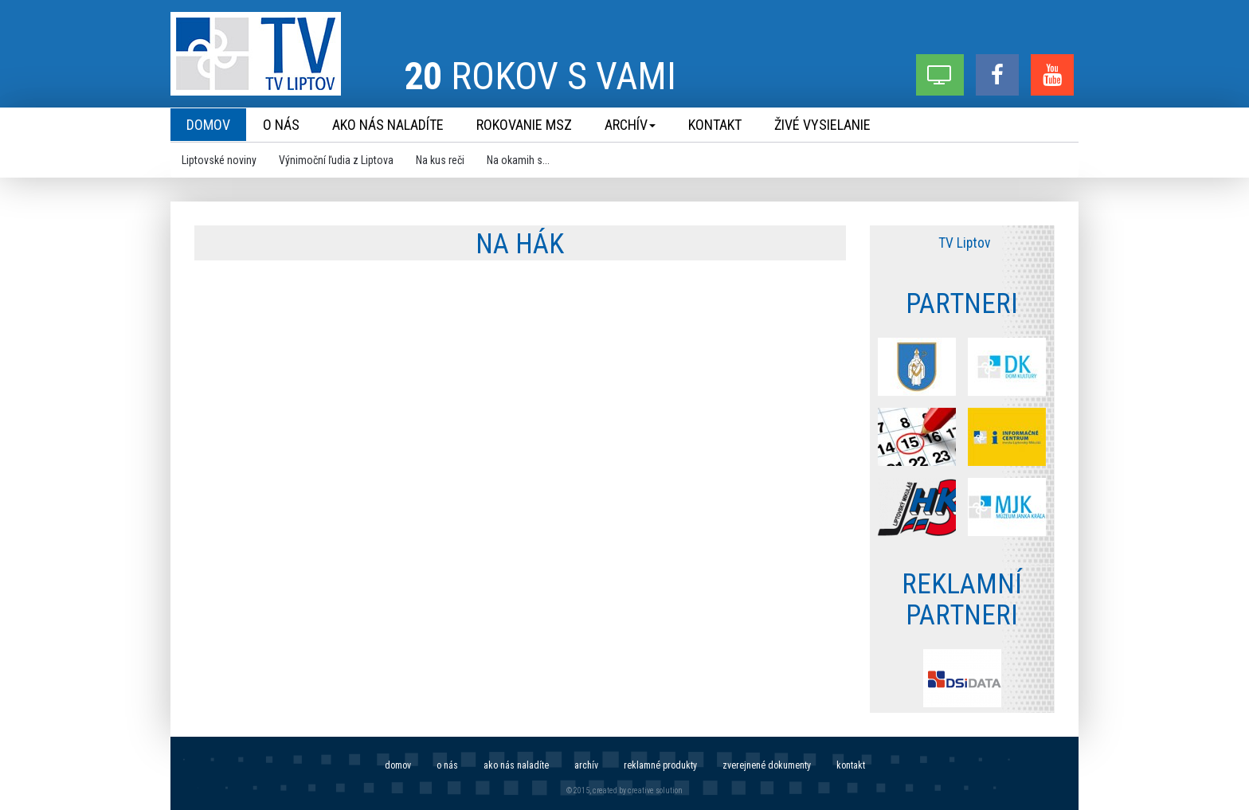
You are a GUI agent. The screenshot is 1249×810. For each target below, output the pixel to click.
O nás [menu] (281, 124)
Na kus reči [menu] (440, 160)
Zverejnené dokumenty (766, 765)
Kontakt (850, 765)
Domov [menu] (208, 124)
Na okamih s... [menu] (518, 160)
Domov (398, 765)
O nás (447, 765)
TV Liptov (964, 243)
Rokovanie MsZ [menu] (524, 124)
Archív (586, 765)
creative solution (655, 790)
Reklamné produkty (660, 765)
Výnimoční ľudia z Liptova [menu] (336, 160)
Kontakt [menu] (715, 124)
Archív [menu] (630, 124)
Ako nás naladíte (516, 765)
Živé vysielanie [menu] (822, 124)
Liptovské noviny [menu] (219, 160)
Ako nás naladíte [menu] (388, 124)
